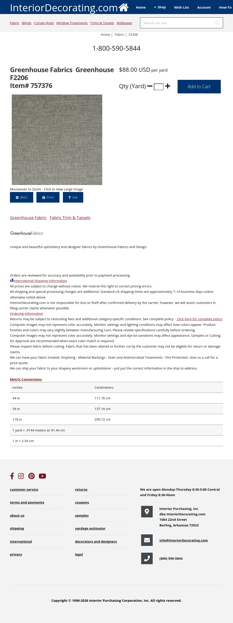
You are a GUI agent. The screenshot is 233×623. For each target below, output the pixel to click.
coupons (82, 502)
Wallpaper (124, 23)
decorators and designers (96, 541)
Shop (162, 7)
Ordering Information (26, 313)
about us (17, 515)
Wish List (181, 7)
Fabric (14, 23)
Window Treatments (72, 23)
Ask (75, 197)
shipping (17, 528)
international (21, 541)
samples (82, 515)
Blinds (26, 23)
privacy (16, 554)
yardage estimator (90, 528)
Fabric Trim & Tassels (70, 217)
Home (141, 7)
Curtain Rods (44, 23)
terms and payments (27, 502)
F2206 (134, 34)
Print (50, 197)
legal (79, 554)
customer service (24, 489)
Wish (23, 197)
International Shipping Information (38, 280)
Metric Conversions (26, 379)
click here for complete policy (199, 319)
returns (81, 489)
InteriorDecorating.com (69, 7)
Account (204, 7)
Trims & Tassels (102, 23)
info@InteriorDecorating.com (183, 540)
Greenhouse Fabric (28, 217)
